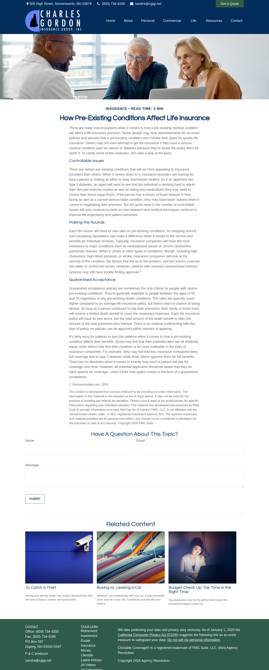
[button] (111, 20)
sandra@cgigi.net (146, 4)
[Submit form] (34, 499)
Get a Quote (230, 4)
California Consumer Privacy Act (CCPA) (148, 635)
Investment (89, 636)
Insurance (88, 645)
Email (140, 440)
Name (29, 440)
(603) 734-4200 (110, 4)
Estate (85, 641)
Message (32, 465)
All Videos (88, 665)
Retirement (89, 631)
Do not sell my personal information (193, 640)
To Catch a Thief (40, 587)
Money (86, 650)
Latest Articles (91, 660)
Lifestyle (87, 655)
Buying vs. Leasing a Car (119, 587)
